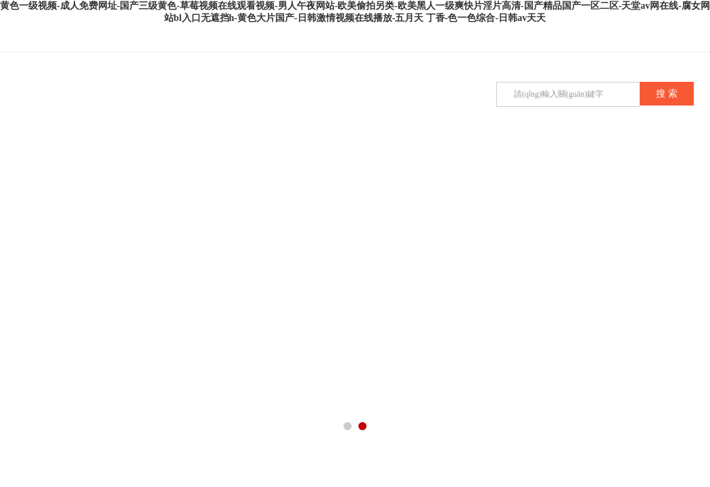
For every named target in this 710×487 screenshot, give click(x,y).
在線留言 (454, 156)
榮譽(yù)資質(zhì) (387, 162)
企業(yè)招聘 (522, 156)
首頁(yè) (49, 156)
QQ (669, 39)
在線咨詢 (696, 39)
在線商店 (657, 156)
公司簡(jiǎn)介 (116, 156)
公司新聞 (251, 156)
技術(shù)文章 (319, 156)
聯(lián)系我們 (589, 156)
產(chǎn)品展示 (183, 156)
